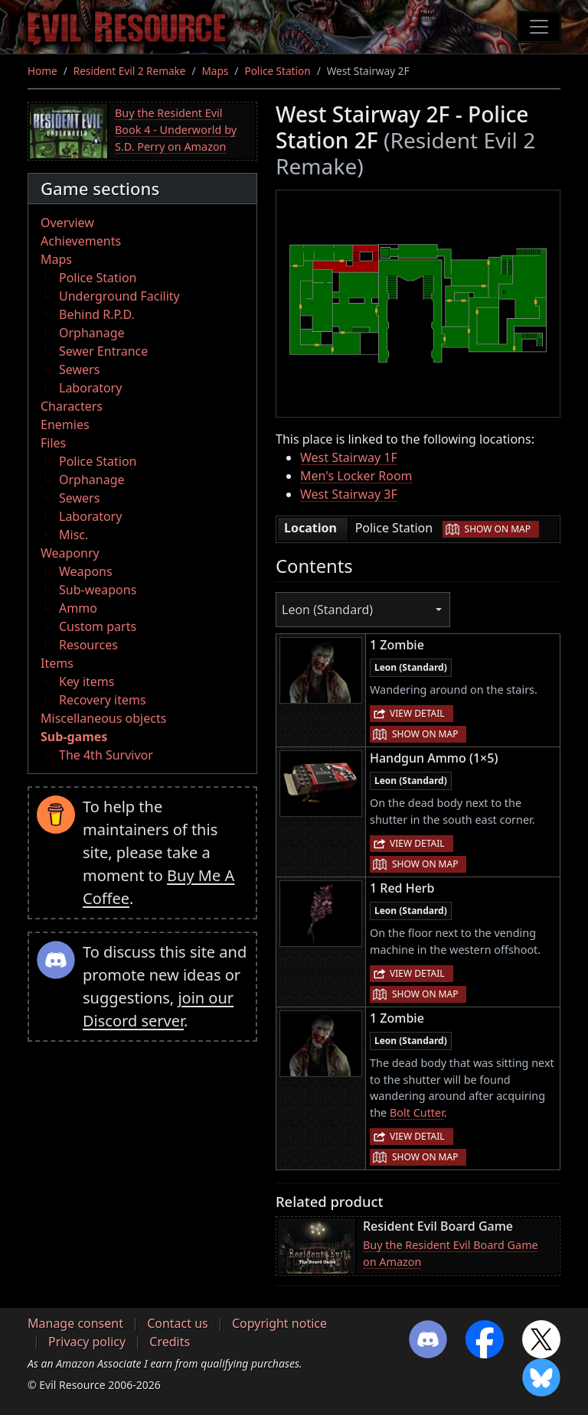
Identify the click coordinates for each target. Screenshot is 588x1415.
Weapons (86, 571)
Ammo (78, 608)
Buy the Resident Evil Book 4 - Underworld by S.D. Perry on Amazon (176, 129)
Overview (67, 222)
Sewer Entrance (103, 351)
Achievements (81, 241)
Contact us (177, 1323)
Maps (215, 70)
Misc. (73, 534)
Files (53, 442)
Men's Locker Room (356, 475)
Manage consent (75, 1323)
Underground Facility (119, 296)
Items (57, 663)
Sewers (79, 369)
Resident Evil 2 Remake (130, 70)
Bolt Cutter (417, 1112)
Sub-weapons (97, 589)
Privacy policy (87, 1341)
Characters (72, 406)
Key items (86, 681)
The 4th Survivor (106, 755)
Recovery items (102, 699)
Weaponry (70, 553)
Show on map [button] (498, 528)
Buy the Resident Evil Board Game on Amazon (450, 1253)
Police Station (277, 70)
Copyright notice (279, 1323)
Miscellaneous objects (103, 718)
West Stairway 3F (348, 494)
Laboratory (90, 387)
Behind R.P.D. (97, 314)
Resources (88, 644)
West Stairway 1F (348, 457)
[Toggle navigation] (539, 26)
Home (42, 70)
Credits (169, 1341)
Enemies (65, 424)
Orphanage (92, 332)
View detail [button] (417, 713)
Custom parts (97, 626)
